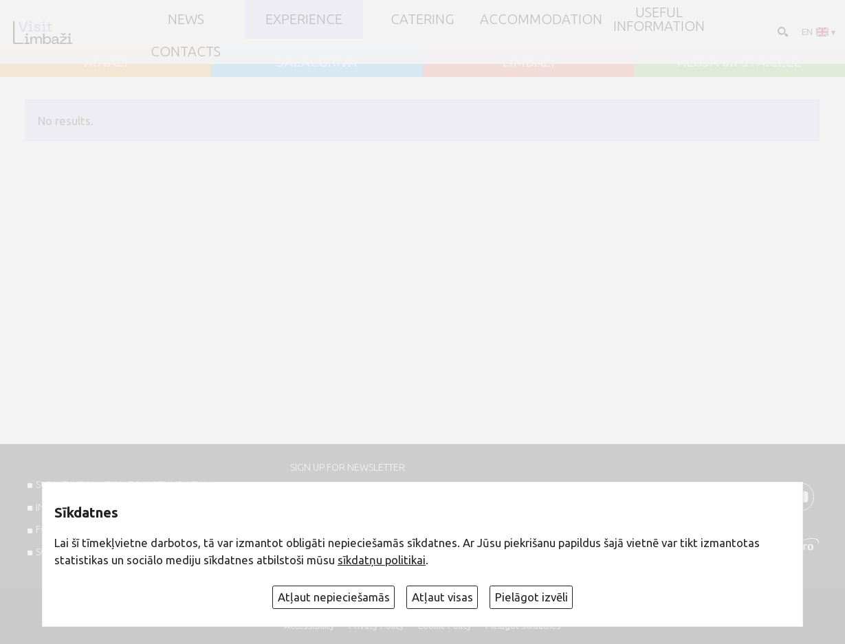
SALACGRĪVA (316, 62)
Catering (422, 19)
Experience (303, 19)
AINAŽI (106, 62)
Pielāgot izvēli (531, 596)
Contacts (186, 51)
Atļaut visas (442, 596)
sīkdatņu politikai (382, 559)
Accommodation (541, 19)
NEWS (186, 19)
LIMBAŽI (528, 62)
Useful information (659, 19)
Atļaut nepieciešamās (334, 596)
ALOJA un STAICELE (739, 62)
